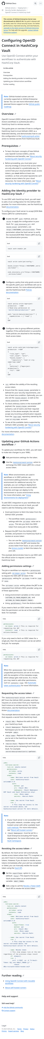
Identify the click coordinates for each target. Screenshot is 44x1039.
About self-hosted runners (21, 830)
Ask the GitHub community (12, 1007)
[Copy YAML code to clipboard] (39, 618)
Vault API (18, 868)
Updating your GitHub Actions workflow (20, 442)
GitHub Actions (10, 8)
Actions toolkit (17, 548)
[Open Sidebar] (2, 10)
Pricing (4, 1031)
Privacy (25, 1029)
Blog (22, 1031)
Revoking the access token (17, 848)
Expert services (13, 1031)
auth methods (13, 827)
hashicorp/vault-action (30, 136)
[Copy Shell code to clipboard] (39, 243)
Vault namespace (14, 841)
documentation (12, 207)
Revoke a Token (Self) (31, 886)
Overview (9, 113)
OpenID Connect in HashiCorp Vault (17, 12)
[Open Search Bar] (35, 3)
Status (32, 1029)
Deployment (22, 8)
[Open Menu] (40, 3)
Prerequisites (11, 146)
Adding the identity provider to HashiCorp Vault (21, 192)
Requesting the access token (18, 693)
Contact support (8, 1011)
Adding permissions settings (18, 566)
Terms (19, 1029)
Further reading (13, 975)
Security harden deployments (15, 10)
